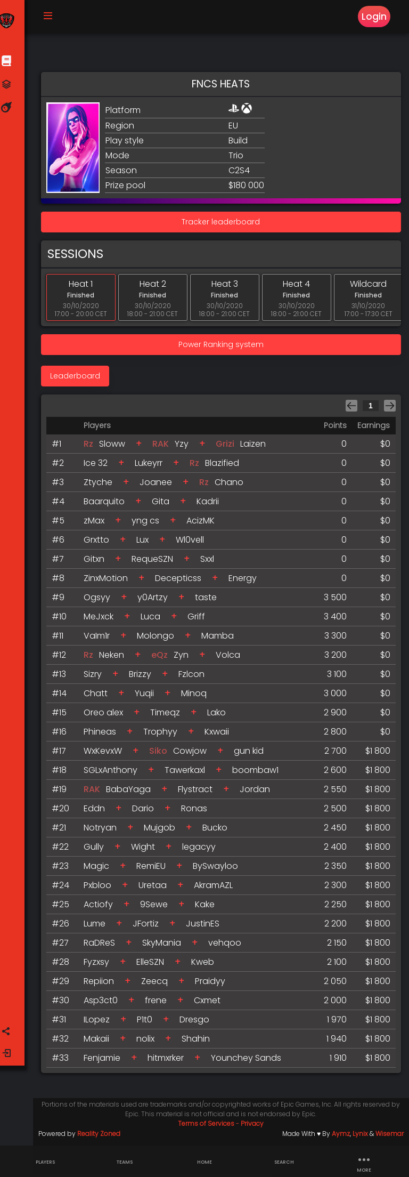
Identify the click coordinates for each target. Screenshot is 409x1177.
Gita (164, 504)
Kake (208, 907)
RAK (164, 447)
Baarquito (107, 504)
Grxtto (100, 543)
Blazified (226, 466)
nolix (149, 1042)
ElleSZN (154, 965)
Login (373, 17)
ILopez (100, 1023)
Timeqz (169, 716)
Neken (115, 658)
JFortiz (149, 927)
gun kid (252, 754)
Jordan (258, 792)
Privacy (254, 1126)
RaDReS (103, 946)
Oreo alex (107, 716)
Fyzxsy (100, 965)
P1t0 (148, 1023)
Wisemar (389, 1136)
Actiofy (102, 907)
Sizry (96, 677)
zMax (97, 524)
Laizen (256, 447)
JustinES (206, 927)
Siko (162, 754)
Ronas (198, 811)
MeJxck (102, 620)
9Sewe (157, 907)
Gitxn (97, 562)
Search (284, 1162)
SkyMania (165, 946)
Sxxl (211, 562)
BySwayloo (219, 869)
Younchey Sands (250, 1061)
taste (209, 600)
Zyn (184, 658)
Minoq (197, 696)
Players (45, 1162)
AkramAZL (217, 888)
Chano (232, 485)
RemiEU (154, 869)
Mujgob (163, 831)
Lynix (360, 1136)
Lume (98, 927)
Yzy (185, 447)
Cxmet (211, 1003)
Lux (146, 543)
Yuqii (148, 696)
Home (204, 1162)
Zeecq (158, 984)
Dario (147, 811)
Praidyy (214, 984)
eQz (163, 658)
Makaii (100, 1042)
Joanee (159, 485)
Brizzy (144, 677)
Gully (97, 850)
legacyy (202, 850)
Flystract (199, 792)
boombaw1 (259, 773)
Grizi (228, 447)
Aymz (341, 1136)
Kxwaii (220, 735)
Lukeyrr (152, 466)
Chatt (99, 696)
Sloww (116, 447)
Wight (147, 850)
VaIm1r (100, 639)
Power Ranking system (222, 347)
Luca (154, 620)
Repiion (102, 984)
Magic (100, 869)
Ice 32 (99, 466)
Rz (92, 447)
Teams (125, 1162)
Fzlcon (195, 677)
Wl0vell (193, 543)
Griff (200, 620)
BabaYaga (132, 792)
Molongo (159, 639)
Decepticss (182, 581)
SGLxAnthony (114, 773)
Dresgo (198, 1023)
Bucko (218, 831)
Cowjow (193, 754)
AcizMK (204, 524)
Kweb (206, 965)
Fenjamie (105, 1061)
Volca (231, 658)
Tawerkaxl (188, 773)
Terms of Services (208, 1126)
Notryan (103, 831)
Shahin (199, 1042)
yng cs (149, 524)
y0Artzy (156, 600)
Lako (220, 716)
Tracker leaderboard (223, 225)
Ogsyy (100, 600)
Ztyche (101, 485)
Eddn (98, 811)
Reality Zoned (102, 1136)
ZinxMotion (109, 581)
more (364, 1162)
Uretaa (156, 888)
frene (159, 1003)
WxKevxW (106, 754)
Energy (246, 581)
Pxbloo (101, 888)
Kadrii (211, 504)
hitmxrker (169, 1061)
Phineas (103, 735)
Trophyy (164, 735)
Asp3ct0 (104, 1003)
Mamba (221, 639)
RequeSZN (156, 562)
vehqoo (228, 946)
